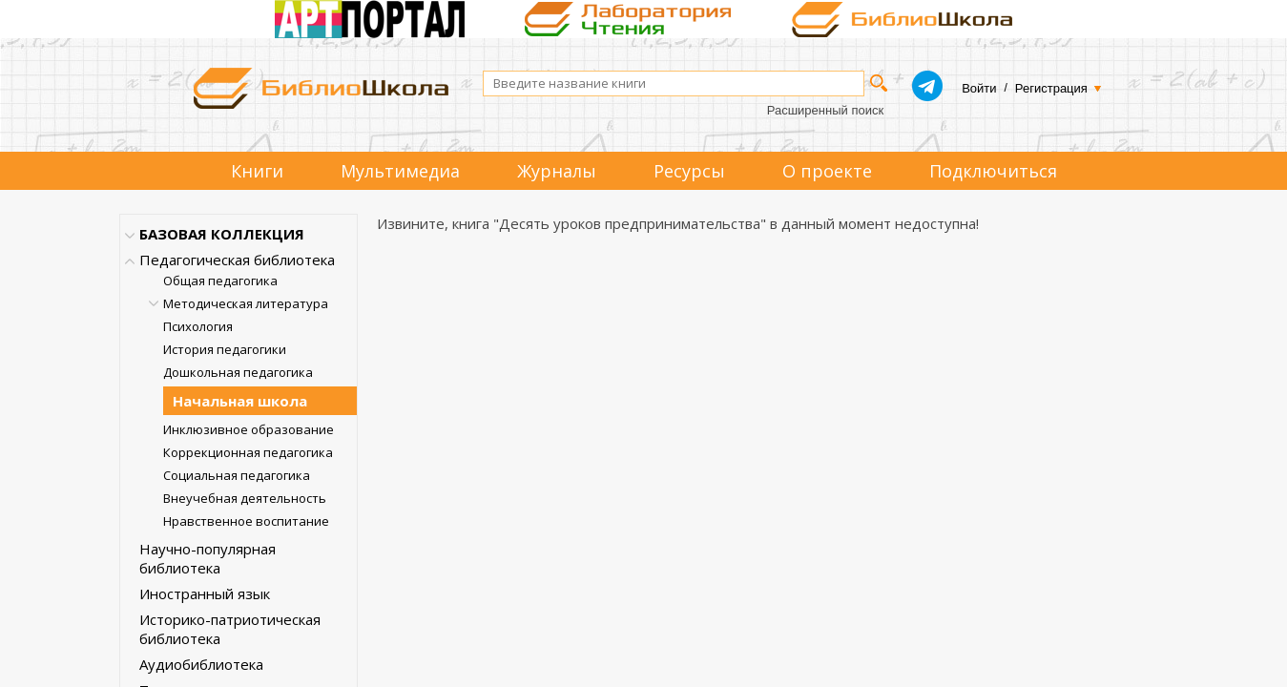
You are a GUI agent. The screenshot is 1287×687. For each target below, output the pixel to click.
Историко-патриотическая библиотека (230, 629)
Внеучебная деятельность (244, 498)
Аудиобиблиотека (201, 664)
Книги (257, 170)
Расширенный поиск (825, 110)
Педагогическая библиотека (237, 259)
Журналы (556, 170)
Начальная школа (240, 400)
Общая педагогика (220, 280)
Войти (979, 88)
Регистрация (1051, 88)
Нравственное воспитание (246, 521)
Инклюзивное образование (248, 429)
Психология (198, 326)
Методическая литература (245, 303)
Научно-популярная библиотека (207, 558)
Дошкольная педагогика (238, 372)
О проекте (827, 170)
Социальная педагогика (236, 475)
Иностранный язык (204, 593)
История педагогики (224, 349)
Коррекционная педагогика (248, 452)
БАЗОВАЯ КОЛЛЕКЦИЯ (221, 233)
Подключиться (993, 170)
